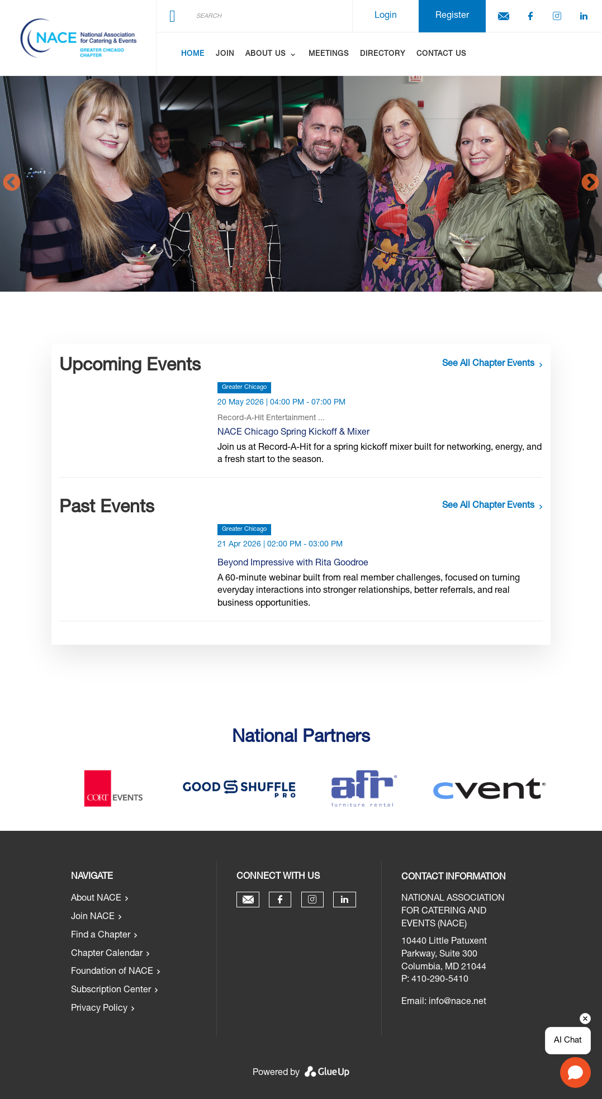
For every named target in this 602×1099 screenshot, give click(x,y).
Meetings (329, 54)
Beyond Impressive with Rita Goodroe (292, 563)
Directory (382, 54)
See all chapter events (488, 364)
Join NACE (93, 917)
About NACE (96, 899)
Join (225, 54)
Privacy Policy (99, 1009)
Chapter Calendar (107, 954)
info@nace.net (457, 1002)
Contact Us (441, 54)
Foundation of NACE (112, 972)
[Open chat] (575, 1072)
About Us (265, 54)
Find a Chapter (100, 935)
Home (193, 54)
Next (590, 183)
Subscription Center (111, 990)
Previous (11, 183)
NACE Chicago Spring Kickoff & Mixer (293, 433)
